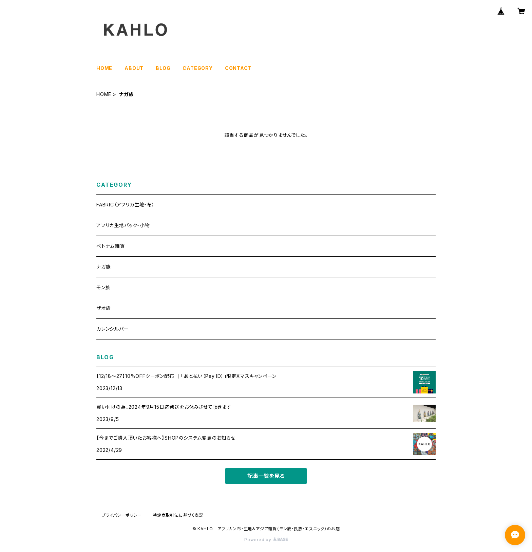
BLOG (163, 68)
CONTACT (238, 68)
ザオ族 (103, 308)
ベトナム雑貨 (110, 246)
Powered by (266, 539)
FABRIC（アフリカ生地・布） (125, 204)
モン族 (103, 287)
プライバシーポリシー (122, 515)
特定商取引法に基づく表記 (178, 515)
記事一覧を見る (266, 476)
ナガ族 (103, 267)
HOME (104, 68)
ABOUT (134, 68)
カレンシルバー (112, 329)
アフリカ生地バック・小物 (123, 225)
